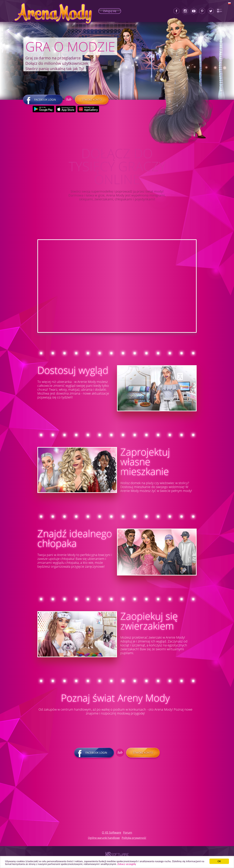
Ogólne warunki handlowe (104, 838)
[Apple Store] (66, 109)
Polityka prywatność (134, 838)
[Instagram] (185, 11)
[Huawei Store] (88, 109)
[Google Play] (43, 109)
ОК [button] (219, 861)
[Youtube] (194, 11)
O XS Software (111, 832)
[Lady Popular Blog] (219, 11)
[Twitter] (211, 11)
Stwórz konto (91, 99)
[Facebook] (176, 11)
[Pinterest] (202, 11)
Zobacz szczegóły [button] (126, 864)
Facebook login (42, 99)
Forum (127, 832)
